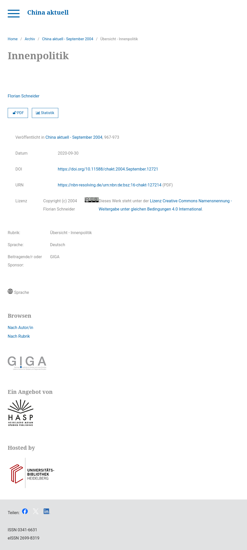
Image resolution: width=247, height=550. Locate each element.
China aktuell (48, 12)
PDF (18, 113)
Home (13, 39)
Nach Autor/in (20, 327)
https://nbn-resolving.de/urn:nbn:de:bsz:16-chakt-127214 (110, 185)
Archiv (30, 39)
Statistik (45, 113)
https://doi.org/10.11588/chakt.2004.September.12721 (108, 169)
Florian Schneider (24, 96)
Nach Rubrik (19, 336)
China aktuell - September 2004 (67, 39)
